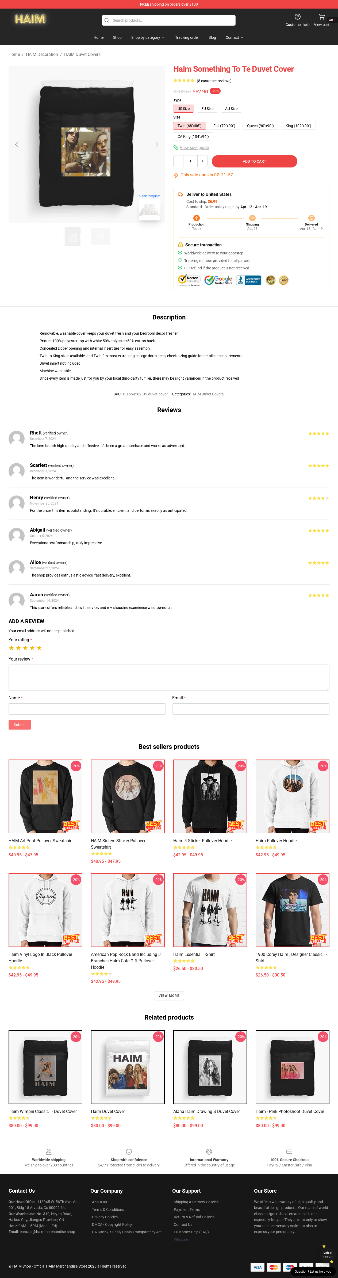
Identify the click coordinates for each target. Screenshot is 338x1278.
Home (14, 54)
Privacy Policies (105, 1217)
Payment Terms (187, 1209)
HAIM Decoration (42, 54)
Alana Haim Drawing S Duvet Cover (206, 1111)
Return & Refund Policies (194, 1217)
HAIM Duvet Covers (82, 54)
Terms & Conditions (108, 1209)
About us (99, 1202)
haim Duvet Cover (108, 1111)
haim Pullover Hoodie (276, 840)
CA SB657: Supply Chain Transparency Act (127, 1232)
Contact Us (183, 1224)
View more (169, 996)
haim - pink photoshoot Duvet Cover (290, 1111)
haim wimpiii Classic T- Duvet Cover (43, 1111)
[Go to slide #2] (100, 236)
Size (176, 117)
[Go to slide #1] (73, 236)
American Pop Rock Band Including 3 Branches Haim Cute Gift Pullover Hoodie (126, 961)
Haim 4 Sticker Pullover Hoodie (202, 840)
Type (177, 100)
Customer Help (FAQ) (191, 1232)
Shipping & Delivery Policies (196, 1202)
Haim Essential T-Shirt (194, 954)
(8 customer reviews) (214, 81)
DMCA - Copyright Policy (112, 1224)
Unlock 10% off (328, 1254)
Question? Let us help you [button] (313, 1271)
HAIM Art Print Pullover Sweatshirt (41, 840)
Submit (20, 725)
